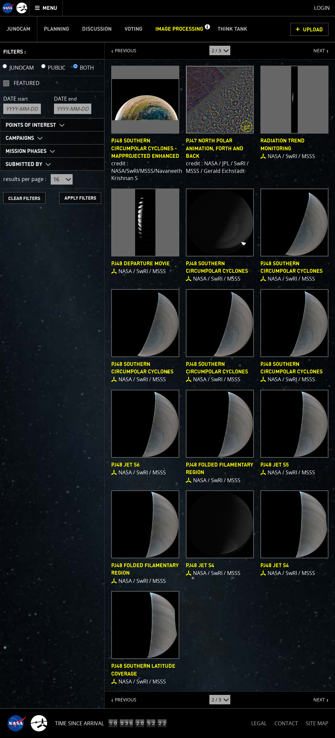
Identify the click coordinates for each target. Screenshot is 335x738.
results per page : (24, 179)
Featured (27, 83)
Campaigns (20, 138)
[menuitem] (46, 8)
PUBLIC (56, 67)
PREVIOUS (120, 48)
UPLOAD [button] (313, 29)
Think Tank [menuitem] (232, 29)
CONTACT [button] (286, 723)
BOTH (87, 67)
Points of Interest (31, 125)
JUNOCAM (21, 67)
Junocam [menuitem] (18, 29)
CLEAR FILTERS (24, 198)
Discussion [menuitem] (97, 29)
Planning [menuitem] (56, 29)
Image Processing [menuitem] (179, 29)
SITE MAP (317, 723)
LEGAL (259, 722)
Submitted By (24, 164)
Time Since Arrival (79, 723)
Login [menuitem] (322, 7)
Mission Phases (26, 151)
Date (15, 98)
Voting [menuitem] (133, 29)
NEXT (316, 48)
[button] (207, 29)
